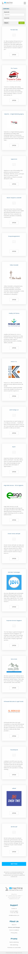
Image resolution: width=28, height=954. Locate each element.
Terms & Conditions (14, 930)
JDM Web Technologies (14, 572)
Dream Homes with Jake (14, 533)
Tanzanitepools (14, 749)
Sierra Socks (14, 659)
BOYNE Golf (14, 826)
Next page (14, 864)
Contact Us (14, 908)
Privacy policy (14, 932)
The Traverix (14, 68)
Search (21, 23)
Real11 (14, 446)
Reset (6, 23)
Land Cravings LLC (14, 410)
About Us (14, 924)
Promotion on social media (14, 947)
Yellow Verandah (14, 265)
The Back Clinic (14, 29)
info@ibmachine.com (14, 915)
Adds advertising (14, 945)
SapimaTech (14, 159)
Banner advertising (14, 942)
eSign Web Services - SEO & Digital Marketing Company (15, 485)
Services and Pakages (14, 927)
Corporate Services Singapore (14, 620)
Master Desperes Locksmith (14, 197)
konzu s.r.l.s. (14, 361)
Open (14, 55)
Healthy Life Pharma (14, 313)
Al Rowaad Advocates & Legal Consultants (14, 701)
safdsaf (14, 788)
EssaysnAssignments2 (14, 236)
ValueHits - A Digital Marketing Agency (14, 114)
